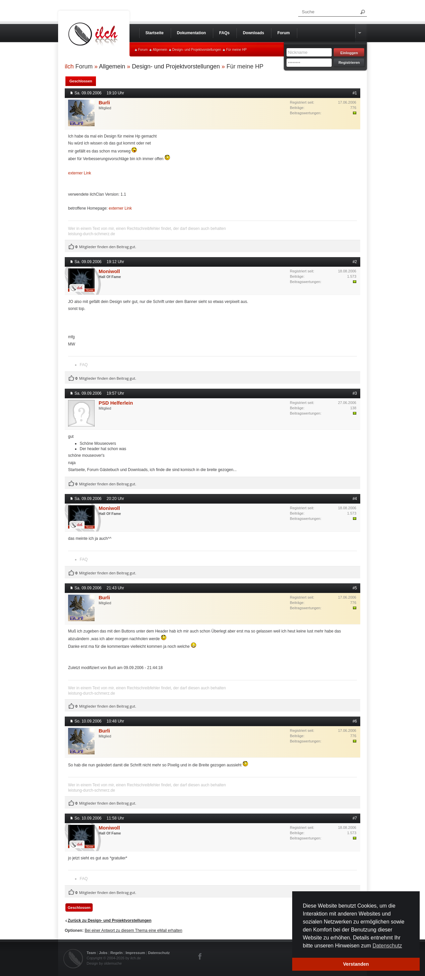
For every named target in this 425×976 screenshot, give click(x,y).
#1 (355, 93)
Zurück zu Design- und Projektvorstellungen (109, 920)
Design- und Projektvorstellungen (196, 49)
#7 (355, 818)
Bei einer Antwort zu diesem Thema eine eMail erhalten (133, 930)
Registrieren (349, 62)
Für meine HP (236, 49)
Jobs (103, 953)
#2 (355, 261)
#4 (355, 498)
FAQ (84, 364)
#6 (355, 721)
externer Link (79, 173)
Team (91, 953)
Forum (143, 49)
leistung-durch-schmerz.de (91, 234)
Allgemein (160, 49)
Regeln (117, 953)
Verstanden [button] (356, 964)
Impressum (135, 953)
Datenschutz (159, 953)
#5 (355, 588)
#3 (355, 393)
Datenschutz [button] (387, 945)
